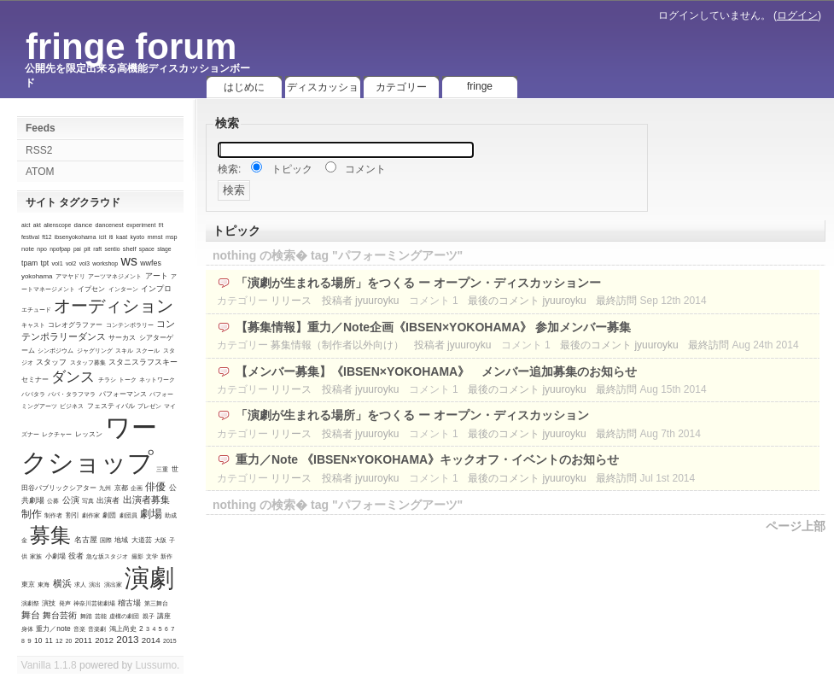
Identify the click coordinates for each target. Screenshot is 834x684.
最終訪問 (616, 301)
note (27, 249)
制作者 (53, 515)
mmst (154, 237)
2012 (104, 640)
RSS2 (39, 150)
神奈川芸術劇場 (94, 603)
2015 (169, 641)
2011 (83, 640)
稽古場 (129, 603)
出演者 (108, 500)
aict (25, 225)
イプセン (91, 288)
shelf (130, 249)
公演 (70, 500)
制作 (31, 514)
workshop (105, 263)
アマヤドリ (70, 276)
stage (164, 249)
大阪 (160, 540)
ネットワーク (157, 380)
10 (38, 640)
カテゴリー (401, 87)
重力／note (53, 628)
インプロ (156, 288)
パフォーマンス (123, 393)
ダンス (73, 377)
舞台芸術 (60, 615)
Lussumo (156, 665)
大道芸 (141, 540)
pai (77, 249)
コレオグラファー (75, 325)
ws (128, 261)
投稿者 (337, 301)
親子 (149, 616)
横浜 (62, 583)
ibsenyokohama (75, 237)
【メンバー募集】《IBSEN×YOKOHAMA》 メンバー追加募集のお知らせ (440, 371)
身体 (27, 629)
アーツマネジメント (115, 276)
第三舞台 (156, 603)
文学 (152, 556)
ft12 (46, 237)
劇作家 (91, 515)
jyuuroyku (377, 301)
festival (30, 237)
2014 (151, 640)
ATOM (40, 172)
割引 (72, 515)
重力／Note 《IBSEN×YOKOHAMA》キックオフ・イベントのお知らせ (427, 459)
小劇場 (55, 556)
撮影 (137, 556)
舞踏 (86, 616)
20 (69, 641)
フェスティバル (111, 406)
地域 (121, 540)
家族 (36, 556)
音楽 (79, 629)
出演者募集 (146, 499)
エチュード (36, 310)
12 (58, 641)
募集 (50, 535)
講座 (164, 616)
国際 (106, 540)
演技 (48, 603)
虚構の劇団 (124, 616)
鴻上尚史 (123, 629)
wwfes (150, 263)
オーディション (113, 305)
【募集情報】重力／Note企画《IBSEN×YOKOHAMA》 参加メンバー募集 (433, 327)
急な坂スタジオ (107, 556)
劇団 (109, 515)
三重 (162, 469)
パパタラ (33, 394)
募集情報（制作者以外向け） (337, 345)
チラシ (107, 380)
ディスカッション (323, 89)
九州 (105, 488)
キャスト (33, 325)
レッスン (88, 434)
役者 (76, 556)
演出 (95, 585)
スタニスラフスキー (143, 362)
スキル (124, 351)
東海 (44, 585)
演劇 (149, 578)
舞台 (30, 615)
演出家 (113, 585)
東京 (28, 584)
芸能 (101, 616)
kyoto (137, 237)
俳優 (155, 486)
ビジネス (72, 406)
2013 (127, 639)
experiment (140, 225)
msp (172, 237)
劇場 (151, 513)
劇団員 (128, 515)
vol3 (84, 263)
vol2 (71, 263)
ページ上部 (795, 526)
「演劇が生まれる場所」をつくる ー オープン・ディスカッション (412, 415)
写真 (88, 501)
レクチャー (57, 434)
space (147, 249)
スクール (148, 350)
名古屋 (85, 539)
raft (97, 249)
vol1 (56, 263)
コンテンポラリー (130, 325)
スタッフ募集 (88, 362)
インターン (123, 289)
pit (87, 249)
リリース (291, 301)
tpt (45, 263)
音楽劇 (97, 629)
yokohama (36, 276)
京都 (121, 488)
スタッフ (51, 362)
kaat (121, 237)
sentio (112, 249)
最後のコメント (503, 301)
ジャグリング (95, 350)
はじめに (244, 87)
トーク (128, 379)
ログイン (797, 15)
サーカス (122, 338)
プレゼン (149, 406)
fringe (480, 86)
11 (49, 641)
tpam (29, 263)
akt (37, 225)
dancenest (109, 225)
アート (156, 276)
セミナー (35, 379)
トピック (291, 169)
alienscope (57, 225)
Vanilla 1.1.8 (49, 665)
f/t (161, 225)
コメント (365, 169)
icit (103, 237)
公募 (53, 501)
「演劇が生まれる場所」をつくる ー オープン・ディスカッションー (418, 282)
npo (42, 249)
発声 (65, 603)
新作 (166, 556)
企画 (137, 488)
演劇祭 (30, 603)
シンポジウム (55, 351)
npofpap (60, 249)
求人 (80, 584)
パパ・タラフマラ (72, 394)
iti (111, 237)
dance (83, 225)
